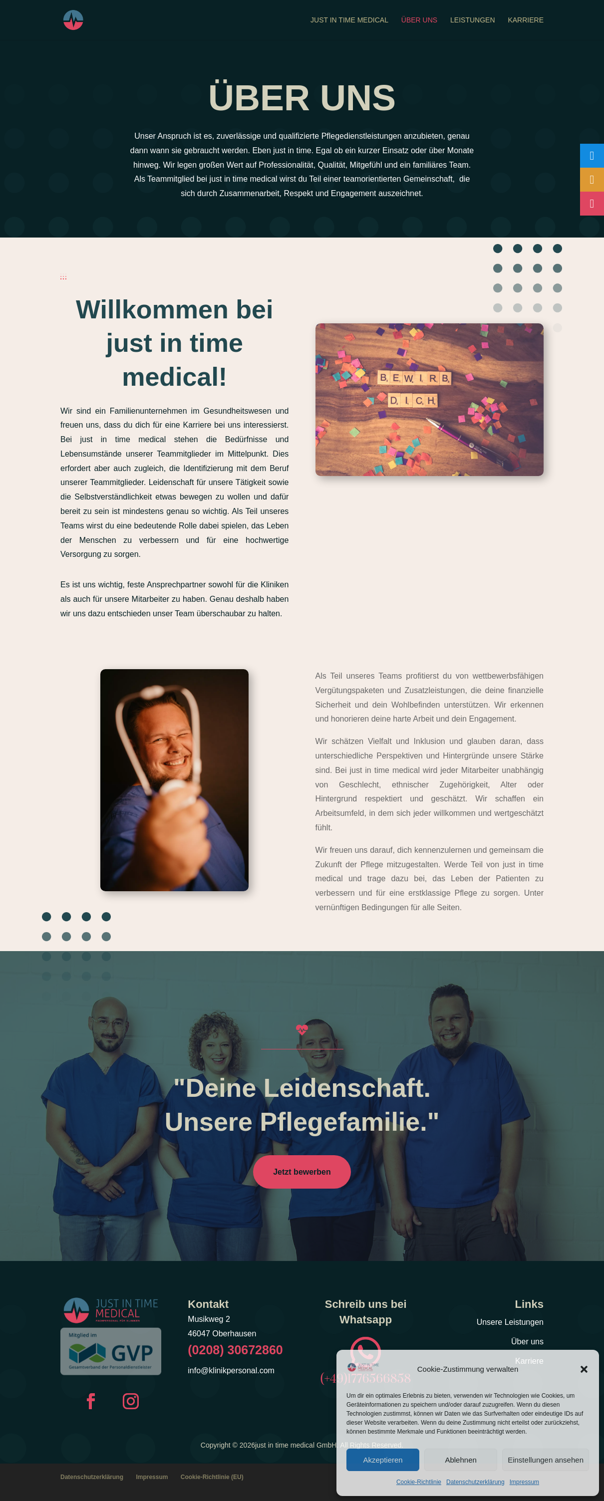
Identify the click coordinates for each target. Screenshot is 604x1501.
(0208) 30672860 (235, 1350)
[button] (584, 1369)
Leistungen (472, 20)
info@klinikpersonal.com (231, 1370)
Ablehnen (460, 1460)
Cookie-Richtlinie (418, 1482)
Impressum (524, 1482)
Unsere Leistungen (510, 1322)
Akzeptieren (382, 1460)
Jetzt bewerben (302, 1172)
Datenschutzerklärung (475, 1482)
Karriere (526, 20)
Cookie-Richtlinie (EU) (212, 1477)
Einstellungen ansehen (546, 1460)
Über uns (419, 20)
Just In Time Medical (349, 20)
